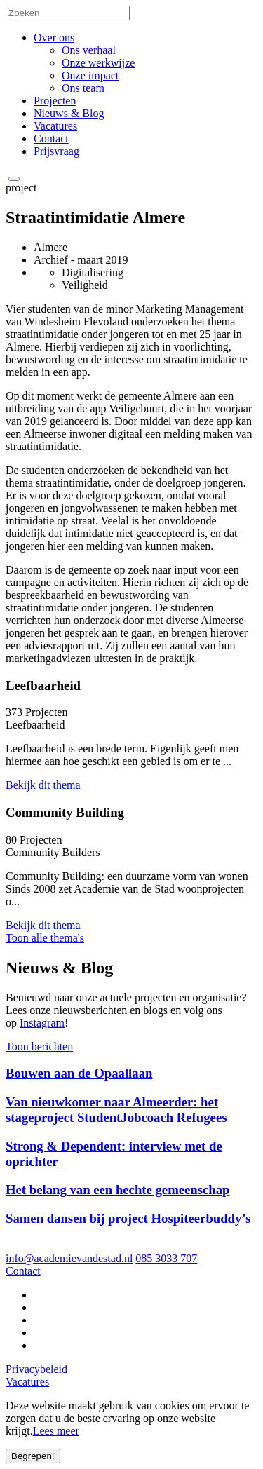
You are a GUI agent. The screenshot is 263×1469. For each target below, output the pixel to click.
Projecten (55, 101)
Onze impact (90, 75)
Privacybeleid (36, 1369)
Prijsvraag (56, 151)
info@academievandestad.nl (69, 1258)
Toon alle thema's (45, 938)
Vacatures (55, 126)
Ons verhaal (89, 50)
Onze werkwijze (98, 63)
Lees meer (56, 1431)
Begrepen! (33, 1456)
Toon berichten (39, 1046)
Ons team (83, 88)
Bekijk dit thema (43, 785)
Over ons (54, 37)
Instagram (42, 1023)
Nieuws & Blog (69, 113)
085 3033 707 (166, 1258)
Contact (51, 138)
